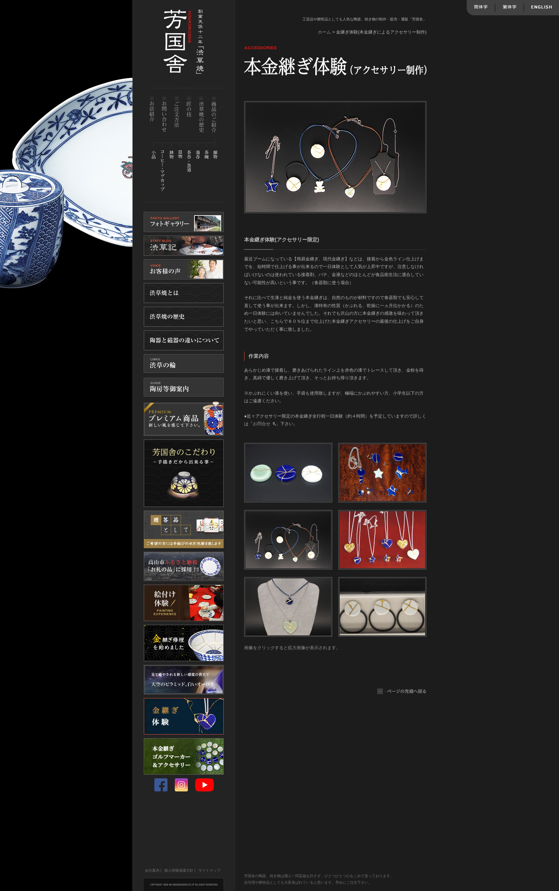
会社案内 (152, 870)
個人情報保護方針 (178, 870)
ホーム (324, 32)
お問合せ (261, 423)
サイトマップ (209, 870)
